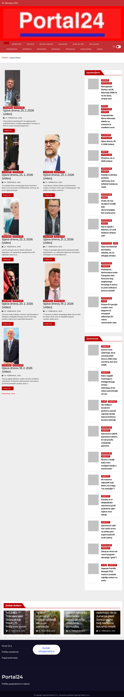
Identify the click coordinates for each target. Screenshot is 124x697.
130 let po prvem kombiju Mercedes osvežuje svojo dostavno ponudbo (76, 617)
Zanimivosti (105, 346)
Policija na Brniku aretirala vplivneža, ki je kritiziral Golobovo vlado (109, 181)
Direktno (17, 44)
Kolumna (94, 44)
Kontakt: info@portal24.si (47, 650)
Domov (5, 58)
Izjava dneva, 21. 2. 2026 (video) (58, 241)
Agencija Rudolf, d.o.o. (82, 695)
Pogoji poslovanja (9, 658)
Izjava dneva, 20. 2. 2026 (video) (17, 305)
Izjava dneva (46, 44)
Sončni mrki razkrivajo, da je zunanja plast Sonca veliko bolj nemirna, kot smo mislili (106, 617)
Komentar (11, 49)
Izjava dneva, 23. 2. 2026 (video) (58, 176)
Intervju (27, 49)
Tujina (104, 301)
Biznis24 (56, 49)
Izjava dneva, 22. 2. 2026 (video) (17, 241)
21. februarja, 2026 (53, 247)
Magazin (62, 44)
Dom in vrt (78, 44)
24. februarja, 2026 (12, 182)
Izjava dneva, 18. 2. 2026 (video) (17, 369)
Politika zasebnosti (10, 652)
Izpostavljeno (19, 107)
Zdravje (104, 197)
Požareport (106, 266)
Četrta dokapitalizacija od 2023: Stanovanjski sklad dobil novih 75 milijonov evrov (16, 616)
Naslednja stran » (9, 393)
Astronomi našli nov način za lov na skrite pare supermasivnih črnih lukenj (108, 531)
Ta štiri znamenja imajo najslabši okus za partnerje (46, 619)
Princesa (70, 49)
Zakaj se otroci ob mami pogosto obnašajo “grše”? (109, 554)
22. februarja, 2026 (12, 247)
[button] (114, 46)
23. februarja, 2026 (53, 182)
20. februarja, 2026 (12, 311)
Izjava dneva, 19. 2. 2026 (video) (58, 305)
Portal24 (12, 677)
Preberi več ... (9, 131)
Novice (30, 44)
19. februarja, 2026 (53, 311)
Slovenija (105, 112)
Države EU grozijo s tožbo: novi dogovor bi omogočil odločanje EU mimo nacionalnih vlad (109, 313)
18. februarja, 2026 (12, 375)
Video (100, 49)
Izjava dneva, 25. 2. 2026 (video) (18, 112)
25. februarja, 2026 (13, 118)
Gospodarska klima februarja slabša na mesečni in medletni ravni (108, 121)
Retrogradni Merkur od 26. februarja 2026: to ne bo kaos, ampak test (109, 92)
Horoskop (105, 80)
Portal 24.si (7, 646)
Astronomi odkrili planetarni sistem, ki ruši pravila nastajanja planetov (109, 440)
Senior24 (41, 49)
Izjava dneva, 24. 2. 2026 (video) (17, 176)
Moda (115, 243)
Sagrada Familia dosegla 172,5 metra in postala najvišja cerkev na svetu (109, 574)
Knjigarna (85, 49)
